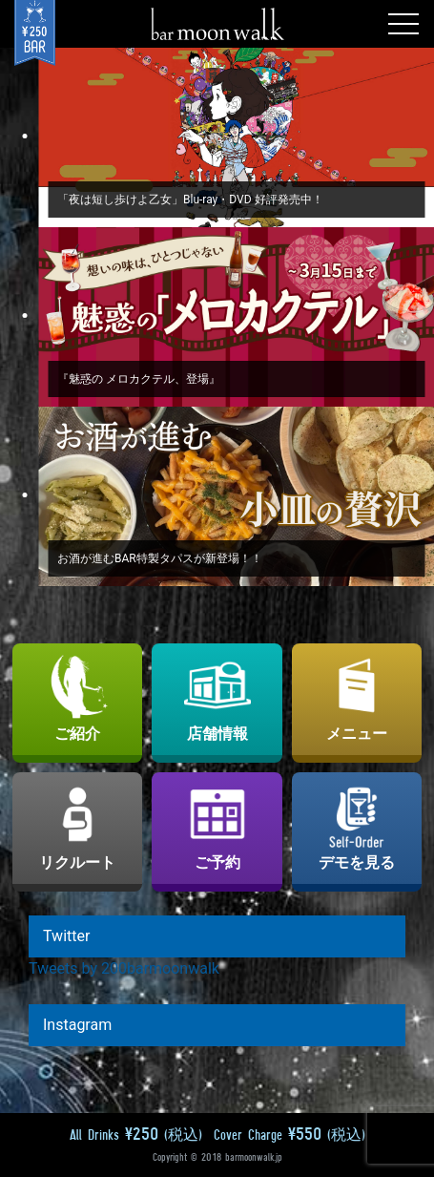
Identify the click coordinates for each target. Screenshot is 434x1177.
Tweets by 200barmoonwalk (124, 968)
